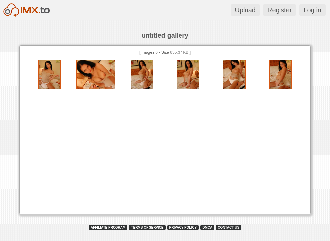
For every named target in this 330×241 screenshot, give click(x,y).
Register (279, 10)
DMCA (207, 227)
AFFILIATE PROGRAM (108, 227)
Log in (313, 10)
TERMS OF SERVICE (147, 227)
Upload (245, 10)
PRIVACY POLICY (183, 227)
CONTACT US (228, 227)
